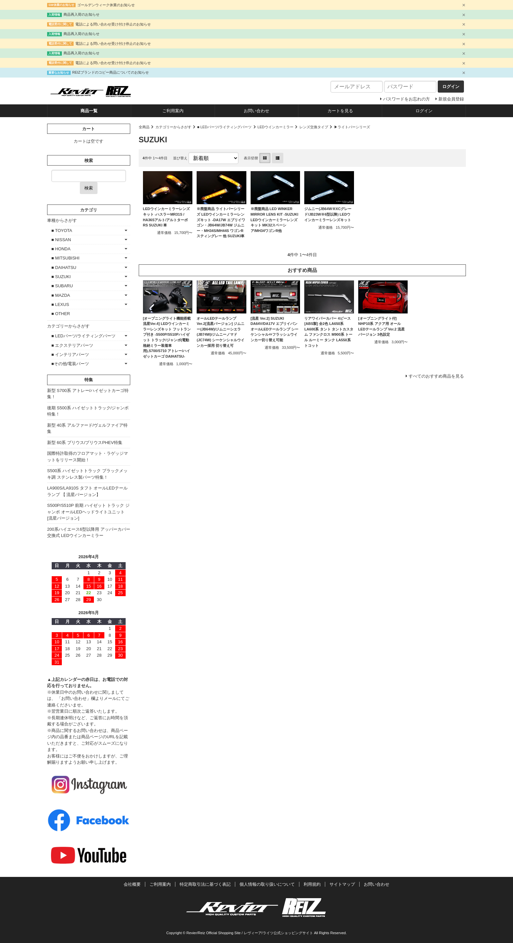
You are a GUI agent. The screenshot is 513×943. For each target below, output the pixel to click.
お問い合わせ (256, 110)
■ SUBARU (62, 285)
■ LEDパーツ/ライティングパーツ (224, 127)
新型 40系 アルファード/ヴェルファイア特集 (87, 428)
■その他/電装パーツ (70, 363)
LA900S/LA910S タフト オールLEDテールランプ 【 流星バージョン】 (87, 491)
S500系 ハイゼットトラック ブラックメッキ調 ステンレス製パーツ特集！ (87, 474)
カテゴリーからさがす (173, 127)
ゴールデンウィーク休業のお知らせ (106, 5)
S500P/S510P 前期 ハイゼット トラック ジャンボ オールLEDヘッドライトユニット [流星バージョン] (88, 512)
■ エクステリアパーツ (72, 345)
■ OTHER (60, 313)
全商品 (144, 127)
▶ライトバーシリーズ (352, 127)
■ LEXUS (60, 304)
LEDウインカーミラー (275, 127)
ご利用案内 (173, 110)
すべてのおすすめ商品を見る (436, 376)
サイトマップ (342, 884)
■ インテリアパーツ (70, 354)
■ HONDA (60, 248)
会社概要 (132, 884)
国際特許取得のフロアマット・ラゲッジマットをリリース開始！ (87, 456)
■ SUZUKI (61, 276)
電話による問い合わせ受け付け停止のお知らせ (113, 24)
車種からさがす (62, 220)
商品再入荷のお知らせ (81, 14)
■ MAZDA (60, 295)
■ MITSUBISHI (65, 258)
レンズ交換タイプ (313, 127)
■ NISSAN (61, 239)
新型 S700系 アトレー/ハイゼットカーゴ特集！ (88, 394)
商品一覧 (88, 110)
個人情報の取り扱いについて (267, 884)
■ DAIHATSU (63, 267)
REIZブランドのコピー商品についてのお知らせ (110, 72)
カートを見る (340, 110)
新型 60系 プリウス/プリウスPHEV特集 (84, 442)
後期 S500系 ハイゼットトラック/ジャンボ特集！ (88, 411)
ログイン (424, 110)
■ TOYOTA (61, 230)
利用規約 (312, 884)
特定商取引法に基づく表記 (205, 884)
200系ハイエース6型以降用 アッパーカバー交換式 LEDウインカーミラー (88, 532)
